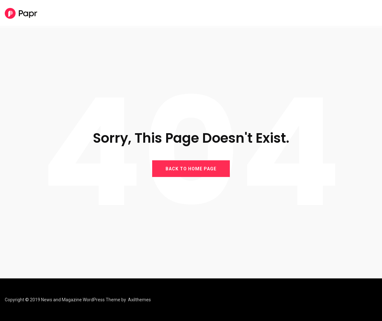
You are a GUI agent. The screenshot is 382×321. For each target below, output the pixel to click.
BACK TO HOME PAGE (191, 168)
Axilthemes (139, 299)
